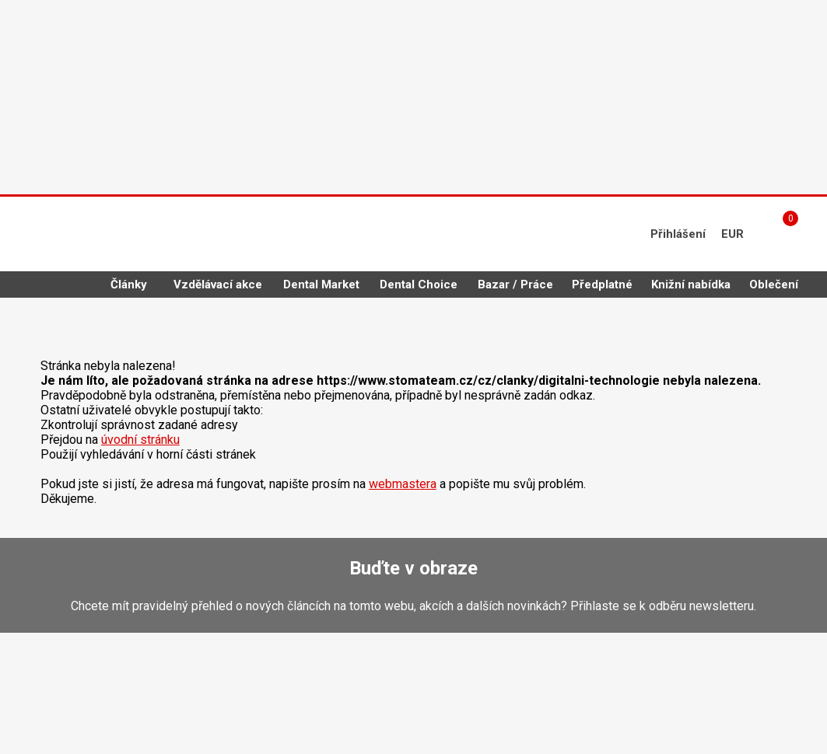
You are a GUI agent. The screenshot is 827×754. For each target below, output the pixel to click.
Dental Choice (418, 284)
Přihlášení (678, 234)
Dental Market (321, 284)
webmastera (402, 483)
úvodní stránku (140, 439)
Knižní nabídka (691, 284)
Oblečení (773, 284)
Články (128, 284)
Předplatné (602, 284)
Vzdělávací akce (217, 284)
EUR (732, 234)
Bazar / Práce (515, 284)
